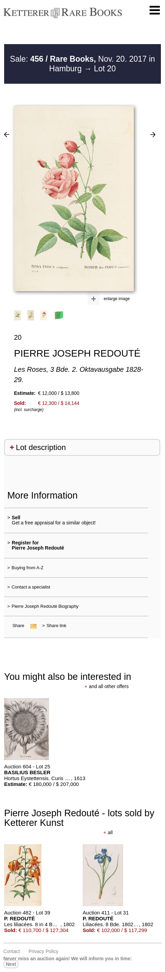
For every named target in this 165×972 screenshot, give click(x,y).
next (11, 964)
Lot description (41, 447)
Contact (11, 951)
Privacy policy (43, 951)
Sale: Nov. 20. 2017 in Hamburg (82, 63)
